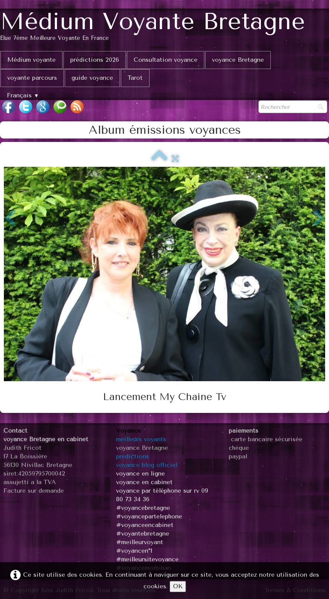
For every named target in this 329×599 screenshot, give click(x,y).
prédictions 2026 (94, 59)
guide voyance (92, 77)
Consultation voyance (165, 59)
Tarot (135, 77)
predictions (132, 456)
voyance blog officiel (146, 465)
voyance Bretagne (238, 59)
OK (177, 586)
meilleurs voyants (141, 439)
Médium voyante (31, 59)
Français (23, 95)
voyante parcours (32, 77)
